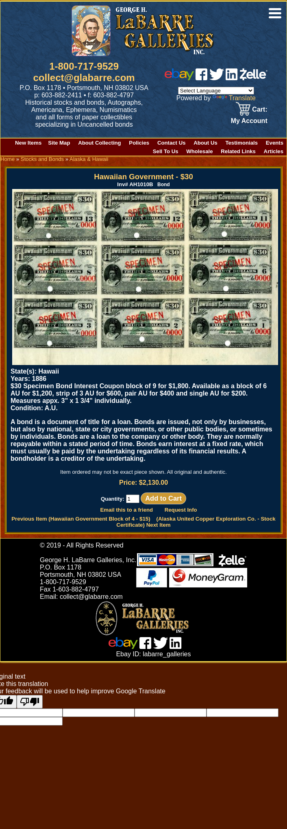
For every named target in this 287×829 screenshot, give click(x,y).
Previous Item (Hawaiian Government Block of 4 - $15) (80, 519)
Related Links (238, 151)
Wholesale (199, 151)
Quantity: (120, 499)
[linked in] (232, 78)
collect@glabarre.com (84, 77)
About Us (205, 143)
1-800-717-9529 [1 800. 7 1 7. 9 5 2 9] (84, 66)
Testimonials (241, 143)
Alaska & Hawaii (89, 159)
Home (7, 159)
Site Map (59, 143)
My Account (249, 120)
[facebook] (201, 78)
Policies (139, 143)
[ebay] (179, 78)
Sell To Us (165, 151)
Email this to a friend (126, 510)
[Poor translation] (30, 701)
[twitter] (216, 78)
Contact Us (171, 143)
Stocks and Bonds (42, 159)
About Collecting (99, 143)
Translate (234, 98)
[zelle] (253, 78)
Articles (273, 151)
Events (274, 143)
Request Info (181, 510)
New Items (28, 143)
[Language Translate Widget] (216, 91)
